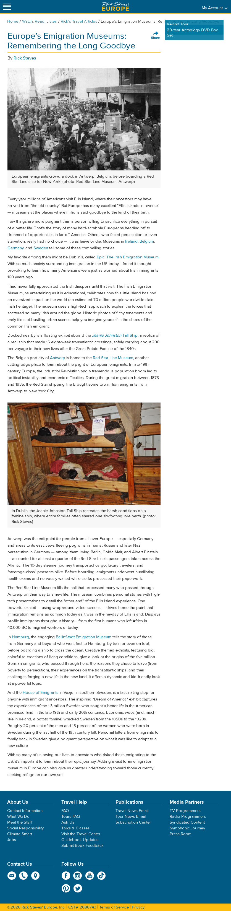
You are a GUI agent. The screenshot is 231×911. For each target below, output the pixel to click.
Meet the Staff (19, 822)
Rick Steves (25, 58)
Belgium (147, 241)
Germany (15, 248)
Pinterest (65, 888)
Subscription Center (133, 822)
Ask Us (67, 822)
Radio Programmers (188, 816)
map (35, 875)
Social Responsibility (25, 828)
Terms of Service (114, 907)
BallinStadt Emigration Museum (83, 637)
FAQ (65, 810)
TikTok (101, 875)
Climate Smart (19, 834)
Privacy (138, 907)
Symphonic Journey (187, 828)
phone (23, 875)
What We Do (18, 816)
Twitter (77, 888)
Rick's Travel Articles (79, 21)
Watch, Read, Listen (39, 21)
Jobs (11, 839)
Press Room (180, 834)
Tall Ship (115, 335)
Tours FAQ (70, 816)
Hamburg (20, 637)
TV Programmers (185, 810)
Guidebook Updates (79, 839)
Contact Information (25, 810)
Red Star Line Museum (113, 357)
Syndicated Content (187, 822)
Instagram (77, 875)
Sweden (40, 248)
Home (13, 21)
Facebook (65, 875)
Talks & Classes (75, 828)
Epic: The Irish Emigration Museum (128, 257)
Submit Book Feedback (82, 845)
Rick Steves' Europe (115, 6)
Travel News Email (132, 810)
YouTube (89, 875)
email (11, 875)
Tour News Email (131, 816)
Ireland (131, 241)
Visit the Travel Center (80, 834)
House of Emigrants (40, 692)
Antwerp (57, 357)
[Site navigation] (7, 6)
